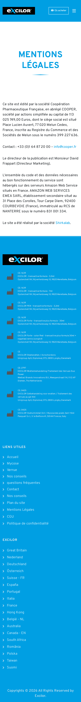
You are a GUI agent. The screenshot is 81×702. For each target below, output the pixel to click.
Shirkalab (63, 223)
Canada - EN (16, 633)
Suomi (12, 667)
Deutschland (16, 564)
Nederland (15, 557)
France (12, 605)
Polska (12, 654)
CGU (10, 517)
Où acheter (58, 10)
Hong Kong (15, 612)
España (12, 585)
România (14, 647)
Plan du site (16, 503)
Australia (14, 626)
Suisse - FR (16, 578)
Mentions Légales (20, 510)
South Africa (16, 640)
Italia (10, 599)
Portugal (13, 592)
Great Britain (17, 550)
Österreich (15, 571)
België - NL (15, 619)
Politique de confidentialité (28, 523)
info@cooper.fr (65, 147)
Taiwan (12, 661)
